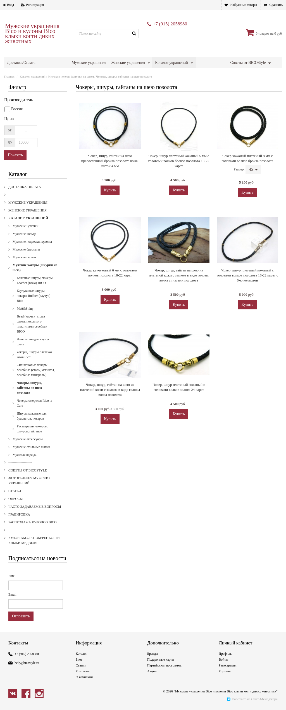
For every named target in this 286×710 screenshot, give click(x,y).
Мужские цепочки (25, 245)
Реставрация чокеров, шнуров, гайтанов (32, 448)
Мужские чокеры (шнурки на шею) (71, 95)
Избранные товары (243, 5)
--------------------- (211, 63)
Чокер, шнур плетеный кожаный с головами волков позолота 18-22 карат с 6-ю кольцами (247, 294)
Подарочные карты (160, 679)
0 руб (278, 33)
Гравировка (167, 74)
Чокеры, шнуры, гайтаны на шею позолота (29, 407)
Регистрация (35, 5)
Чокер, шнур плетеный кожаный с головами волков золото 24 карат (178, 406)
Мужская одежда (25, 474)
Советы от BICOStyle (248, 63)
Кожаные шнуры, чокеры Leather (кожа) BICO (35, 299)
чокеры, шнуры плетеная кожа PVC (34, 373)
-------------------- (53, 63)
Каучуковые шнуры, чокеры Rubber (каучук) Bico (34, 315)
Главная (9, 95)
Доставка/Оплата (21, 63)
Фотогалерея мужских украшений (35, 74)
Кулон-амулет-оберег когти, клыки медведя (43, 85)
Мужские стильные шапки (31, 466)
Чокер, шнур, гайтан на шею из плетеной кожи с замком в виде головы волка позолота (110, 409)
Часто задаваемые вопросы (130, 74)
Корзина (224, 690)
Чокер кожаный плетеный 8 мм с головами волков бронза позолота (247, 177)
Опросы (96, 74)
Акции (152, 690)
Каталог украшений (171, 63)
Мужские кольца (24, 253)
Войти (223, 679)
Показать (15, 174)
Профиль (225, 673)
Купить (110, 209)
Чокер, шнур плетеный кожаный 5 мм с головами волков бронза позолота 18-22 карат (178, 180)
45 (253, 189)
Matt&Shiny (25, 328)
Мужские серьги (24, 276)
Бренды (152, 673)
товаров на (265, 33)
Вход (10, 5)
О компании (84, 696)
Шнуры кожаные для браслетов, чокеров (32, 435)
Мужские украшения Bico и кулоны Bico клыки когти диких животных (32, 33)
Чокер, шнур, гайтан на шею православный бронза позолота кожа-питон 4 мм (110, 180)
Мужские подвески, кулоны (32, 261)
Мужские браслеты (26, 269)
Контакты (83, 690)
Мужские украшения (89, 63)
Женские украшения (128, 63)
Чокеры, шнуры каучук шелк (33, 361)
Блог (79, 679)
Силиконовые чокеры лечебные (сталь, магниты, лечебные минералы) (36, 389)
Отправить (21, 635)
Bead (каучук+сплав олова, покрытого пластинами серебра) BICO (32, 343)
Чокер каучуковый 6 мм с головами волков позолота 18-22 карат (110, 292)
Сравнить (276, 5)
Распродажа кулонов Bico (208, 74)
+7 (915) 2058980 (170, 24)
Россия (13, 128)
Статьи (79, 74)
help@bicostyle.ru (27, 682)
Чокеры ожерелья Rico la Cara (34, 422)
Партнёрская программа (164, 685)
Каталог (81, 673)
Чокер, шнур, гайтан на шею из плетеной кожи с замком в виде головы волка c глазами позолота (179, 294)
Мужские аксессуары (28, 458)
